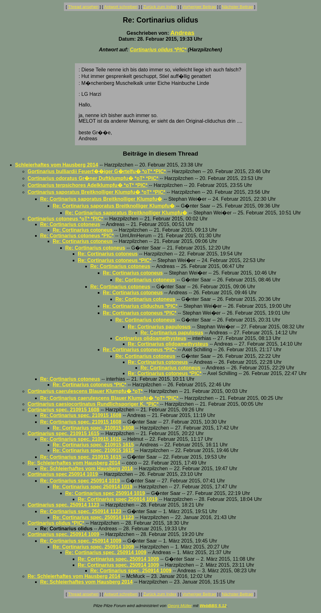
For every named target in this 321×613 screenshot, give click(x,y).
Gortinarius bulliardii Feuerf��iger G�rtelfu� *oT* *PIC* (97, 171)
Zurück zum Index (159, 6)
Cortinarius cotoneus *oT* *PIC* (65, 218)
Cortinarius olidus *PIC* (158, 49)
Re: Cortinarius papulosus (159, 326)
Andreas (182, 32)
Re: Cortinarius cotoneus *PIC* (77, 235)
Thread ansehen (83, 6)
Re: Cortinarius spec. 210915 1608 (80, 415)
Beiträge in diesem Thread (160, 153)
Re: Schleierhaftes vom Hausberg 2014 (74, 463)
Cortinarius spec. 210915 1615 (63, 433)
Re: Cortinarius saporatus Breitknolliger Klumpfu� (101, 199)
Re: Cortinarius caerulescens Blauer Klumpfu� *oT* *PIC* (109, 398)
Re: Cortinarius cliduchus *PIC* (140, 306)
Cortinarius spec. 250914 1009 (63, 534)
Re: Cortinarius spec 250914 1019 (80, 480)
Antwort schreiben (121, 6)
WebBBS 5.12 (213, 605)
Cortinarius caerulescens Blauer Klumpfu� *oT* (85, 391)
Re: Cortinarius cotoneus (70, 224)
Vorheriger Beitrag (199, 6)
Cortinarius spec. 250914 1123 (63, 504)
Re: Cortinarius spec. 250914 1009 (80, 540)
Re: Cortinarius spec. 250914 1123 (80, 511)
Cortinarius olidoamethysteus (150, 338)
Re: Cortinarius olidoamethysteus (168, 344)
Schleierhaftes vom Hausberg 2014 (56, 164)
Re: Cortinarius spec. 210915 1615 (80, 439)
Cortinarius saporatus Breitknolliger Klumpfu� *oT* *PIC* (96, 192)
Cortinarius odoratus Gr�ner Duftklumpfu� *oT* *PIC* (93, 178)
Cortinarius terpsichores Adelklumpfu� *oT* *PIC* (88, 185)
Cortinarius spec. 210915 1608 (63, 409)
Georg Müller (180, 605)
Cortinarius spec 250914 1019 (63, 474)
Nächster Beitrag (237, 6)
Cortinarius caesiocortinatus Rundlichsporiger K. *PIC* (93, 404)
